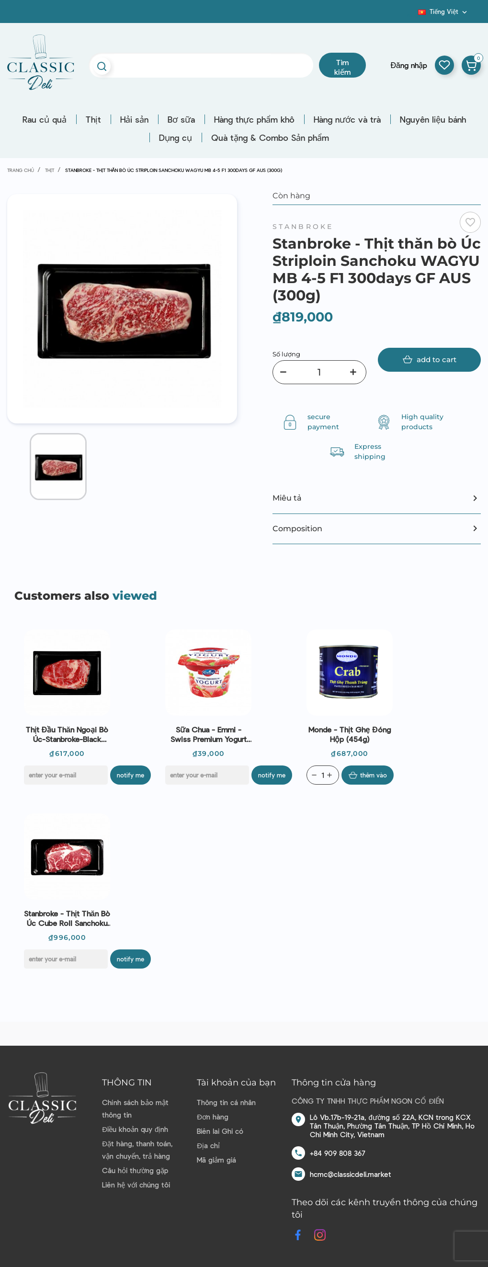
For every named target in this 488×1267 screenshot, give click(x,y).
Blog (412, 14)
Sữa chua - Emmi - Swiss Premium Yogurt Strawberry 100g (208, 734)
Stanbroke (303, 226)
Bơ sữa (181, 119)
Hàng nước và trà (347, 119)
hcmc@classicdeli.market (350, 1174)
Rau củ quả (45, 119)
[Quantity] (322, 775)
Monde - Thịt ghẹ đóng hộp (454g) (349, 734)
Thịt (93, 119)
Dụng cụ (175, 137)
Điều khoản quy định (135, 1129)
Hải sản (134, 119)
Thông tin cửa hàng (334, 1082)
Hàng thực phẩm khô (254, 119)
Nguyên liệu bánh (433, 119)
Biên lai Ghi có (220, 1131)
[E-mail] (66, 775)
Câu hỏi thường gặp (135, 1170)
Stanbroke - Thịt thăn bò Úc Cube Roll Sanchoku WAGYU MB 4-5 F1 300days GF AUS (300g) (67, 918)
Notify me (130, 775)
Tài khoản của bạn (236, 1082)
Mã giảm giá (216, 1159)
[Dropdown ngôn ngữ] (443, 11)
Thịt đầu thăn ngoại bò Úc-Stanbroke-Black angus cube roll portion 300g (67, 734)
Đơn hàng (212, 1116)
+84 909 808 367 (337, 1153)
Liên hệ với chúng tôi (136, 1184)
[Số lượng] (319, 372)
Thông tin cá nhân (226, 1102)
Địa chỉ (208, 1145)
